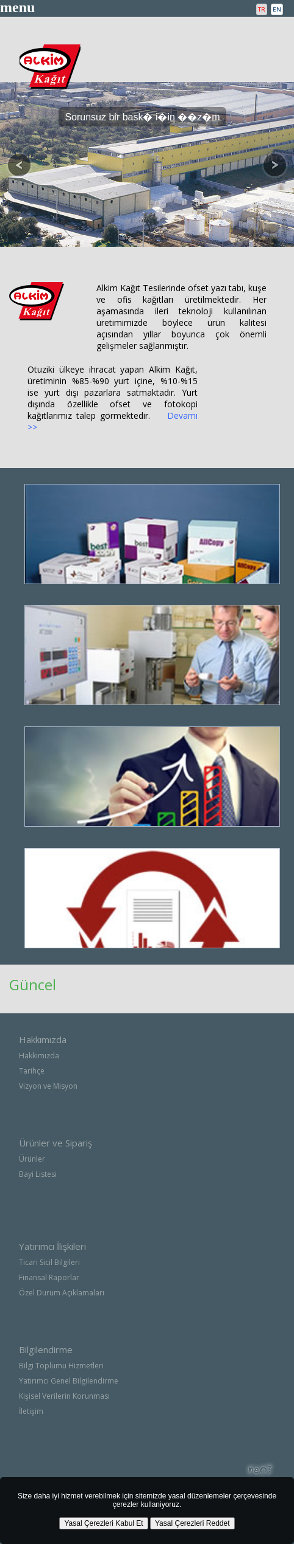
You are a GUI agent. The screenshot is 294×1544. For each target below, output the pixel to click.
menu (17, 7)
